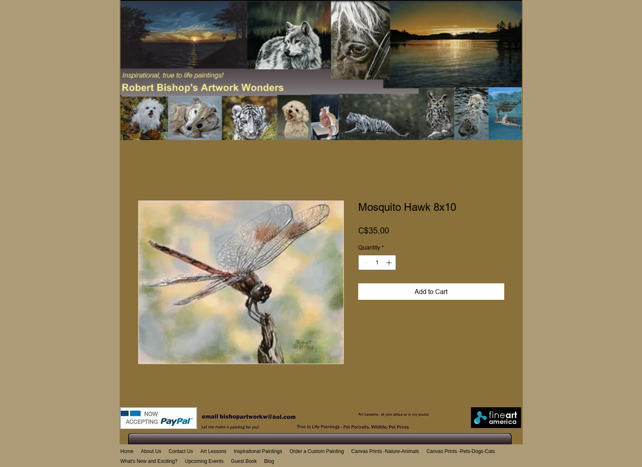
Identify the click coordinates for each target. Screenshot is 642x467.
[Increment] (390, 262)
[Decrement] (364, 262)
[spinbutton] (377, 262)
